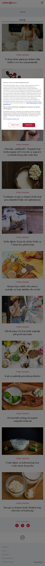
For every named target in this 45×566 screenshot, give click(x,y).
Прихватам (28, 125)
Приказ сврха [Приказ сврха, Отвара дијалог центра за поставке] (15, 125)
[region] (22, 104)
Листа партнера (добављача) (11, 119)
